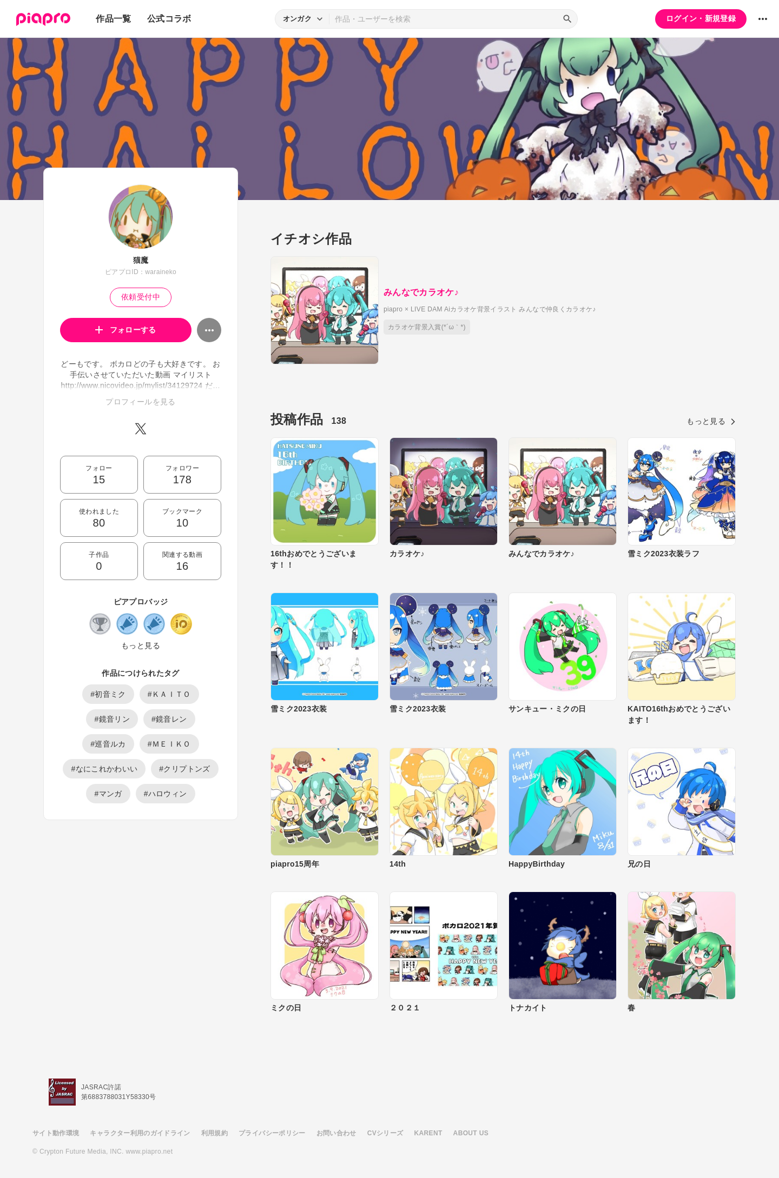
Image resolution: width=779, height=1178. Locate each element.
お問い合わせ (336, 1133)
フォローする (125, 329)
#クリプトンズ (184, 768)
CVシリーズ (385, 1133)
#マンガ (108, 793)
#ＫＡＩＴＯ (169, 694)
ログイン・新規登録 (701, 18)
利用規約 (214, 1133)
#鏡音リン (112, 719)
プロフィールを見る (140, 401)
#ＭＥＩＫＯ (169, 744)
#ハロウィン (165, 793)
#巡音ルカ (108, 744)
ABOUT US (470, 1133)
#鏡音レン (169, 719)
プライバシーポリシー (272, 1133)
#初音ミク (108, 694)
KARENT (428, 1133)
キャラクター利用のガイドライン (140, 1133)
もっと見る (140, 645)
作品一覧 (113, 18)
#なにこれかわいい (104, 768)
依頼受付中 (140, 296)
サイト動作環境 (55, 1133)
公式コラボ (169, 18)
